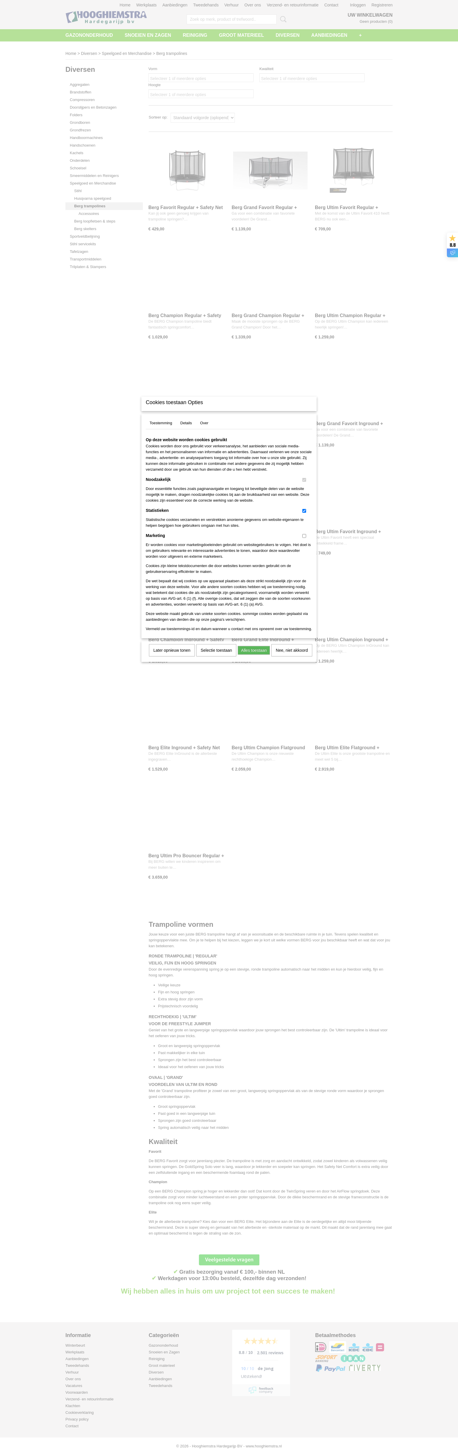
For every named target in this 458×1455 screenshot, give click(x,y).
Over (204, 430)
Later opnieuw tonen (171, 658)
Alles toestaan (254, 658)
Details (186, 430)
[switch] (304, 487)
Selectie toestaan (216, 658)
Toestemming (161, 430)
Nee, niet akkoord (292, 658)
